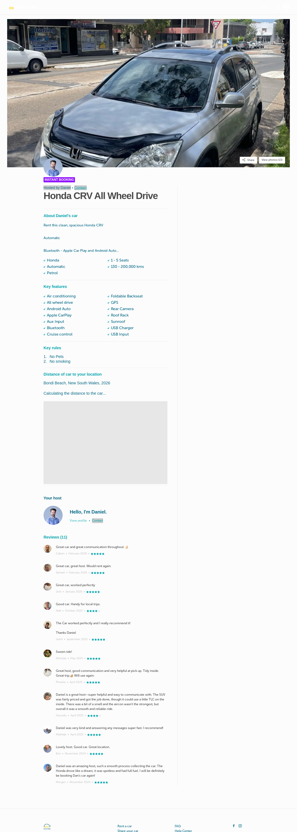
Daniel (66, 188)
